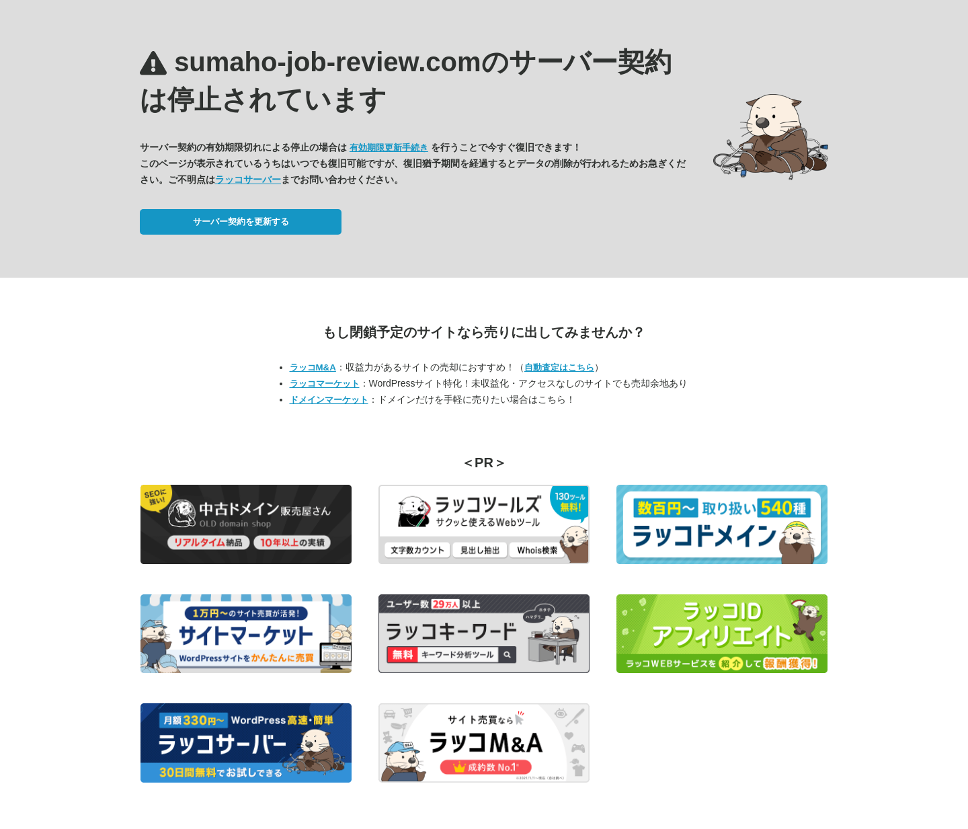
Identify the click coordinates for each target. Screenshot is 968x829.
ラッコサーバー (248, 179)
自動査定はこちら (559, 367)
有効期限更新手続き (389, 148)
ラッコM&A (313, 367)
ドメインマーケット (329, 400)
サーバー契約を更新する (241, 221)
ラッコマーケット (325, 384)
